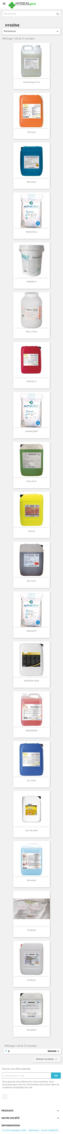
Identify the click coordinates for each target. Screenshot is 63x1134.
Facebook (4, 1096)
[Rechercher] (31, 14)
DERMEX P (32, 281)
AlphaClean (31, 231)
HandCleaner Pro (31, 82)
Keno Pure (31, 481)
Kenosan (31, 132)
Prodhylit (31, 930)
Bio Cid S (31, 581)
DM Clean (31, 181)
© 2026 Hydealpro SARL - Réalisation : (21, 1130)
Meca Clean (31, 331)
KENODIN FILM (31, 680)
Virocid (31, 531)
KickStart (31, 980)
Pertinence (31, 31)
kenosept (31, 880)
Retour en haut (47, 1059)
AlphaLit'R (31, 630)
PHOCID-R (31, 381)
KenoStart (31, 1029)
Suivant (54, 1051)
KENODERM (31, 730)
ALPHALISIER (31, 431)
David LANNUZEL (50, 1130)
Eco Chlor (31, 780)
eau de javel (32, 830)
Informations (10, 1125)
